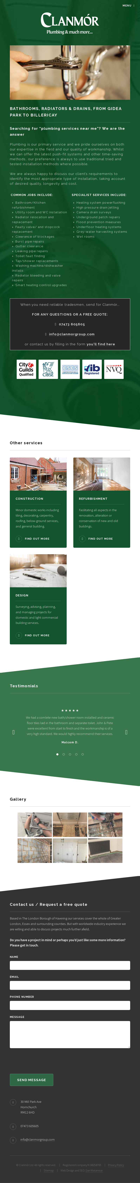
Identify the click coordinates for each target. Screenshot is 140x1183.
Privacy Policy (116, 1165)
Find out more (37, 538)
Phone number (22, 996)
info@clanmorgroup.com (38, 1139)
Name (14, 956)
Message (17, 1016)
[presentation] (36, 1061)
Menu (127, 5)
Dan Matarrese (94, 1170)
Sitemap (49, 1170)
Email (14, 976)
